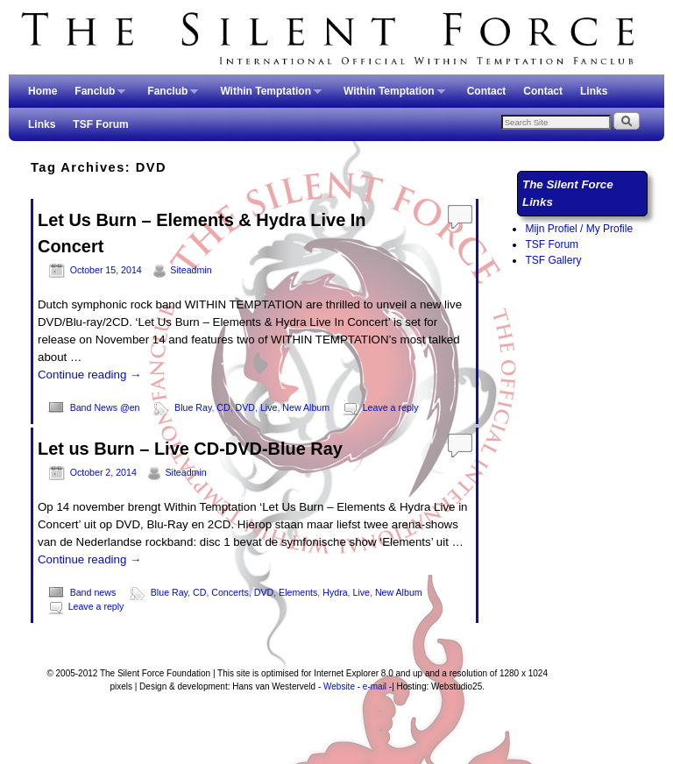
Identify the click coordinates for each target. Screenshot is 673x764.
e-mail (374, 686)
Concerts (230, 592)
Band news (93, 592)
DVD (245, 407)
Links (593, 91)
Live (269, 407)
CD (223, 407)
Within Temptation (266, 96)
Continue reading (89, 374)
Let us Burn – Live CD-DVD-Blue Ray (190, 448)
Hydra (334, 592)
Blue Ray (192, 407)
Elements (298, 592)
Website (339, 686)
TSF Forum (100, 124)
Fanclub (95, 96)
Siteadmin (190, 270)
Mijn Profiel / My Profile (579, 229)
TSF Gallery (553, 260)
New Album (305, 407)
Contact (487, 91)
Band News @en (105, 407)
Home (42, 91)
